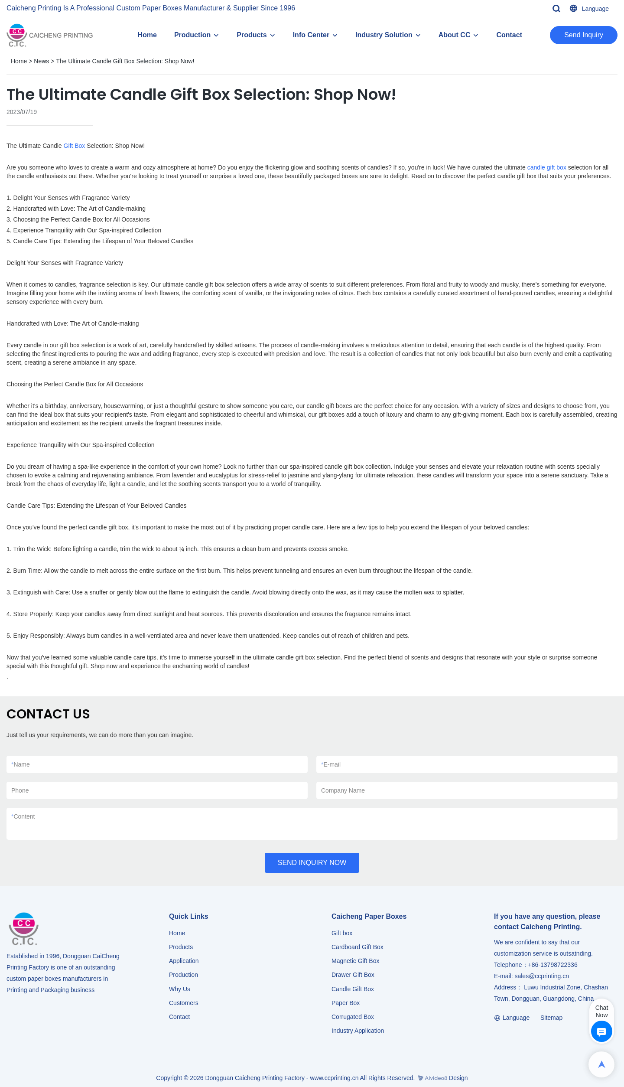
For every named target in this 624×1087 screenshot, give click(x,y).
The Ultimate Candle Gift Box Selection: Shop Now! (125, 61)
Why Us (179, 989)
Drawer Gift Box (353, 974)
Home (146, 35)
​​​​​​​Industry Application (358, 1030)
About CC (455, 35)
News (41, 61)
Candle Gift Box (353, 989)
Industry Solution (384, 35)
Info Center (311, 35)
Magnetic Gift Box (356, 960)
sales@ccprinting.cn (541, 976)
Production (192, 35)
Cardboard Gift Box (358, 946)
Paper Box (346, 1002)
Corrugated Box (353, 1016)
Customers (183, 1002)
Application (184, 960)
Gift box (342, 933)
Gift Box (74, 145)
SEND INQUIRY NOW (312, 862)
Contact (509, 35)
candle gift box (546, 167)
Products (251, 35)
